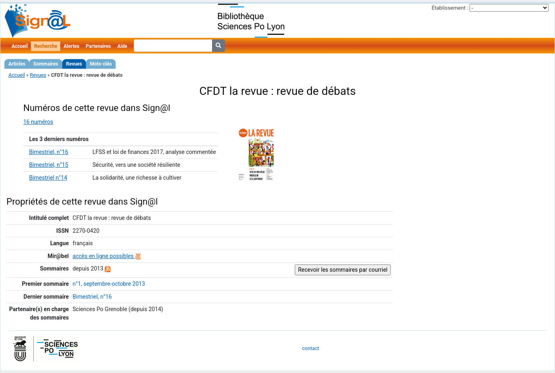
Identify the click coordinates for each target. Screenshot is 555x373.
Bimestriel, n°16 (48, 152)
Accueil (20, 46)
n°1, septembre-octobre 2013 (109, 284)
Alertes (71, 46)
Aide (122, 46)
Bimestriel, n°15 (48, 165)
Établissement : (450, 8)
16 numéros (38, 122)
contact (310, 348)
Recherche (45, 46)
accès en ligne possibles (107, 256)
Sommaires (45, 64)
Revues (74, 64)
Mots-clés (101, 64)
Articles (16, 64)
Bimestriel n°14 (48, 177)
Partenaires (98, 46)
